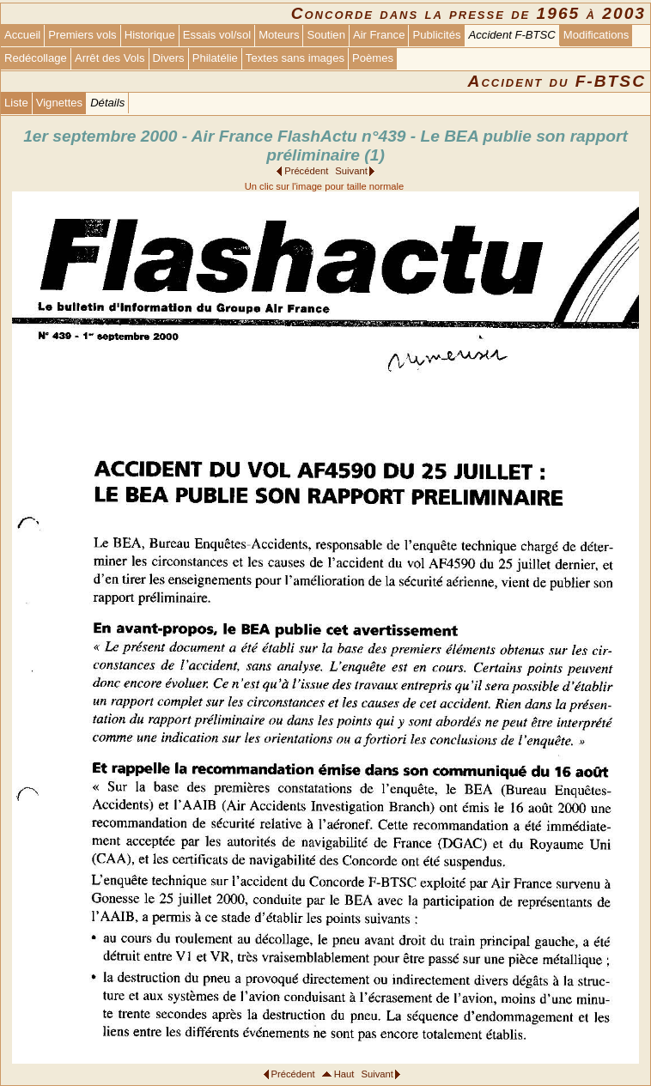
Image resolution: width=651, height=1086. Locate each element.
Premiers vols (82, 34)
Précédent (306, 171)
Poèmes (372, 58)
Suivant (351, 171)
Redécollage (35, 58)
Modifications (596, 34)
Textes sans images (295, 58)
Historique (150, 34)
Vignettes (59, 102)
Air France (379, 34)
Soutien (325, 34)
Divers (169, 58)
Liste (16, 102)
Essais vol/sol (217, 34)
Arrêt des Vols (110, 58)
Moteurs (279, 34)
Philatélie (215, 58)
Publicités (436, 34)
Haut (344, 1074)
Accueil (22, 34)
